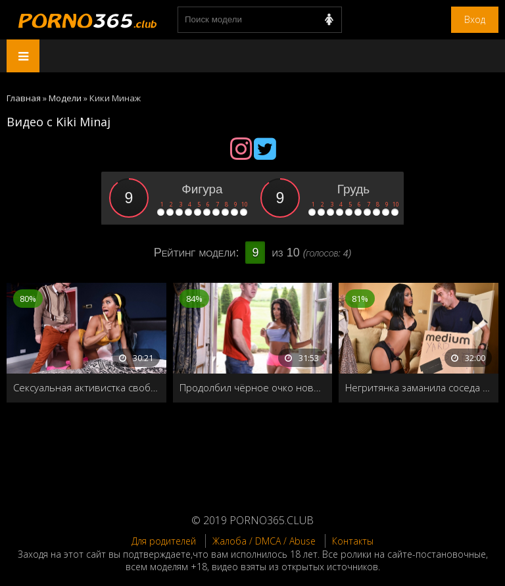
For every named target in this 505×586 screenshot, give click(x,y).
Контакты (352, 541)
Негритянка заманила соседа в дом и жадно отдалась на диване (418, 387)
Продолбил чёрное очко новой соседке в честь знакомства (253, 387)
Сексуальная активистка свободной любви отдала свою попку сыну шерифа (86, 387)
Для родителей (164, 541)
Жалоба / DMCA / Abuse (264, 541)
